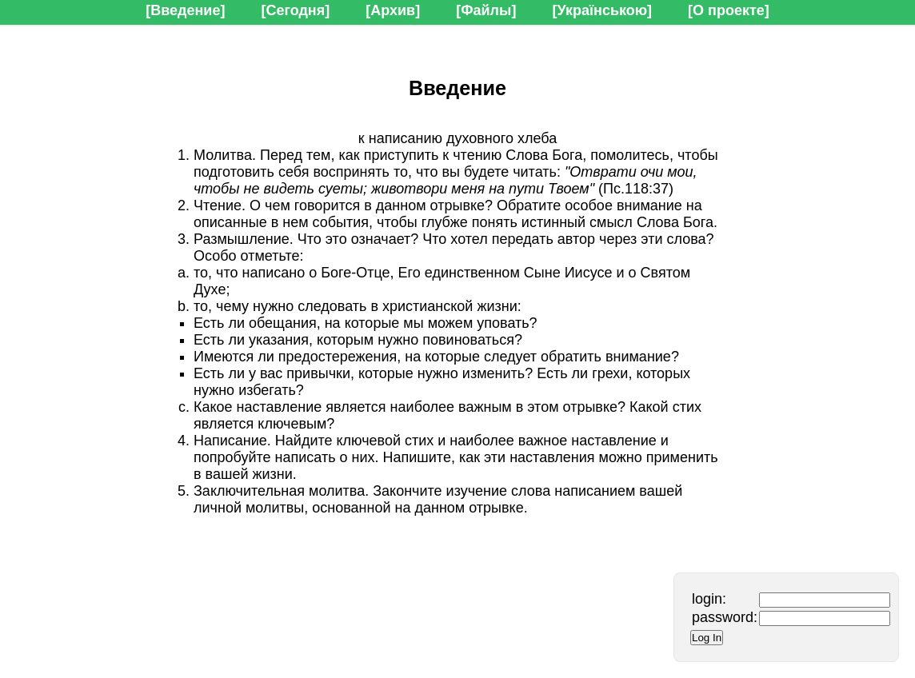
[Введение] (185, 10)
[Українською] (602, 10)
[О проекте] (728, 10)
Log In (706, 638)
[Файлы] (486, 10)
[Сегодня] (295, 10)
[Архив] (393, 10)
